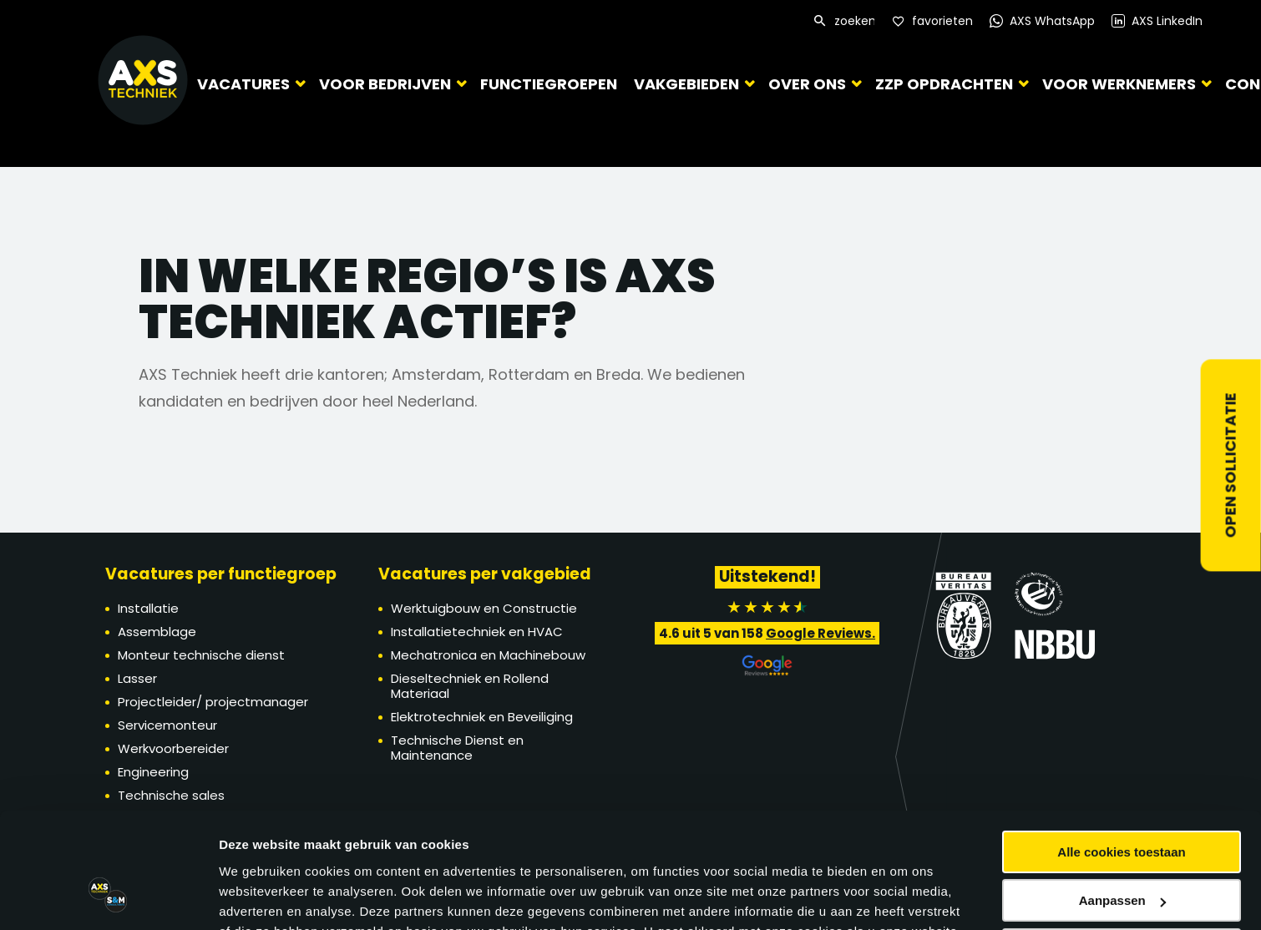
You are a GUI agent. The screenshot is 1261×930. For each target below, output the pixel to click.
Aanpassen (1122, 751)
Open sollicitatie (1230, 465)
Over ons (799, 83)
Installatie (148, 608)
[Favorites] (932, 21)
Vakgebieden (679, 83)
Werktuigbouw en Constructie (484, 608)
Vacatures (243, 83)
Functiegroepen (545, 83)
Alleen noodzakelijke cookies (1121, 800)
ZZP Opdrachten (936, 83)
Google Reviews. (820, 633)
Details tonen (258, 848)
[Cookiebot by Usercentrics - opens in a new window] (108, 848)
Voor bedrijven (385, 83)
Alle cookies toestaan (1121, 702)
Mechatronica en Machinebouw (488, 655)
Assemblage (157, 631)
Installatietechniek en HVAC (477, 631)
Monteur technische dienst (201, 655)
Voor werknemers (1111, 83)
